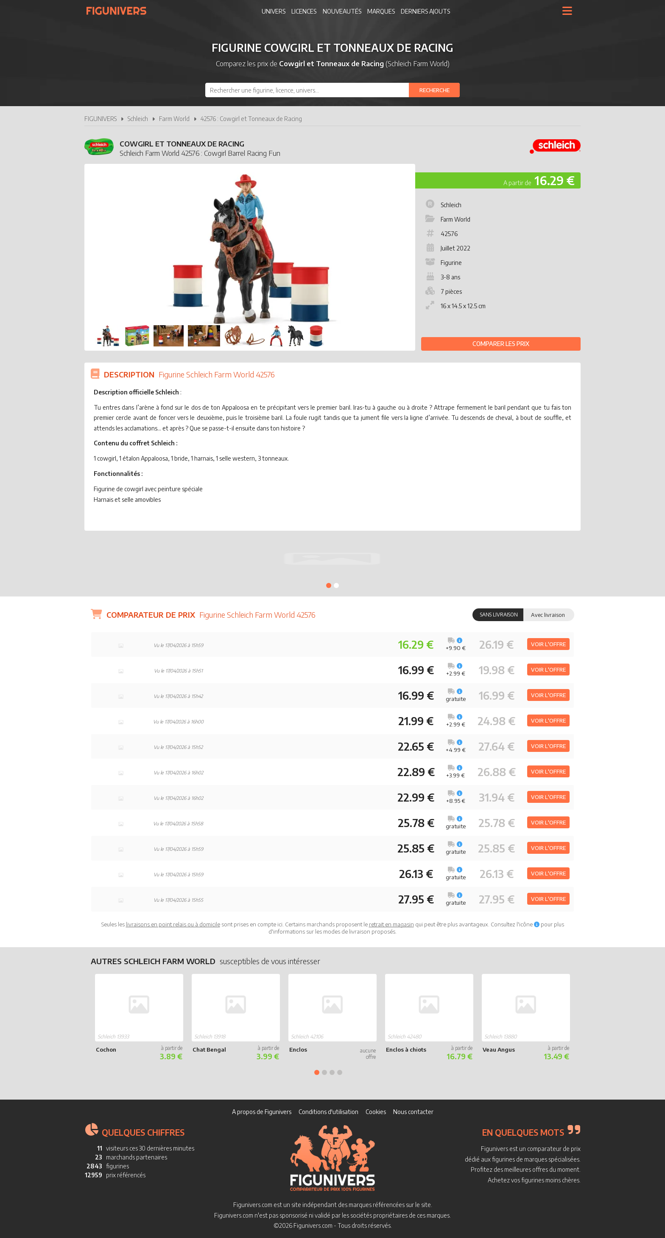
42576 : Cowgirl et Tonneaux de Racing (251, 118)
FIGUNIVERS (100, 118)
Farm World (174, 118)
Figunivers (120, 10)
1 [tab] (328, 585)
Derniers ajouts (425, 11)
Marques (381, 11)
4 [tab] (339, 1072)
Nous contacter (413, 1111)
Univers (273, 11)
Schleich (138, 118)
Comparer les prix (500, 343)
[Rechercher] (434, 90)
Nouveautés (342, 11)
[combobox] (332, 90)
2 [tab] (336, 585)
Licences (303, 11)
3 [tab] (332, 1072)
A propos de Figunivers (261, 1111)
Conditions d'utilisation (328, 1111)
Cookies (376, 1111)
